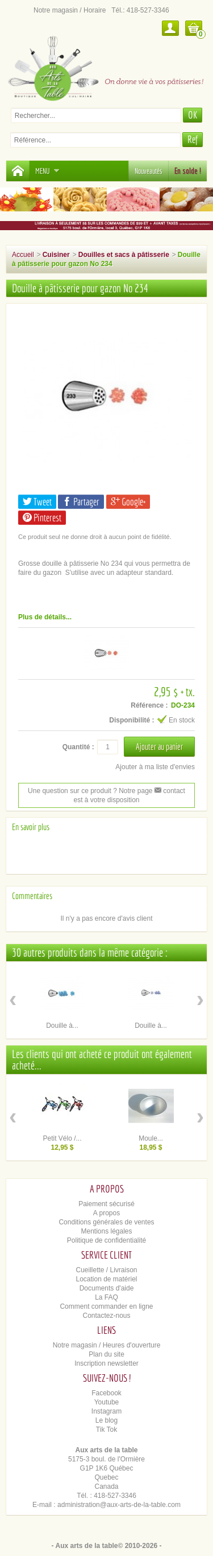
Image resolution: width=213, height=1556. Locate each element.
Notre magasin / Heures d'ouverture (107, 1345)
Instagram (106, 1411)
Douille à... (62, 1026)
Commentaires (32, 896)
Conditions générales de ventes (106, 1222)
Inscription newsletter (106, 1363)
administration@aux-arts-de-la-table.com (119, 1505)
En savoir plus (30, 827)
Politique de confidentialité (106, 1240)
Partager (80, 502)
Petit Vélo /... (62, 1138)
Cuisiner (56, 255)
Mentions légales (106, 1231)
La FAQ (106, 1297)
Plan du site (106, 1354)
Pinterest (42, 518)
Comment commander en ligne (106, 1306)
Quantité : (78, 747)
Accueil (23, 255)
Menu (47, 170)
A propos (106, 1213)
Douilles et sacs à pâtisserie (123, 255)
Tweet (37, 502)
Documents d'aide (107, 1288)
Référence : (149, 705)
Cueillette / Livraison (106, 1270)
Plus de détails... (45, 617)
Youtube (106, 1402)
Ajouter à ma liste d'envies (155, 767)
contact (169, 791)
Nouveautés (148, 170)
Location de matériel (106, 1279)
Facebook (106, 1393)
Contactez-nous (106, 1316)
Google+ (128, 502)
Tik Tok (106, 1430)
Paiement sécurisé (106, 1204)
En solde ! (187, 170)
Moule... (151, 1138)
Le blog (106, 1420)
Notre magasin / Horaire (70, 10)
